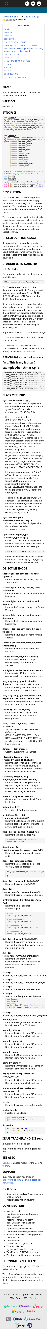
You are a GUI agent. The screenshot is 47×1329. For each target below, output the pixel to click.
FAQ (12, 1298)
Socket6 (11, 178)
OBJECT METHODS (12, 57)
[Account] (39, 3)
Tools (18, 1298)
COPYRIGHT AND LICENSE (15, 77)
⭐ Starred (9, 20)
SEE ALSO (8, 64)
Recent (39, 1294)
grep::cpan (28, 1294)
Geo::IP (11, 118)
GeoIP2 (6, 1162)
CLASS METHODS (11, 54)
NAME (6, 29)
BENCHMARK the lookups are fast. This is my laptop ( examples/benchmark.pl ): (23, 49)
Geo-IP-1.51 (30, 16)
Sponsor (17, 1294)
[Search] (27, 3)
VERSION (8, 32)
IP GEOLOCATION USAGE (15, 42)
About (7, 1294)
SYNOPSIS (8, 35)
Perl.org (33, 1298)
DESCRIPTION (10, 39)
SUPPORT (8, 67)
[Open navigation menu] (33, 3)
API (25, 1298)
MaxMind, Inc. (10, 16)
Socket (11, 176)
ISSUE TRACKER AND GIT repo (17, 60)
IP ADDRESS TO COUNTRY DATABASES (20, 45)
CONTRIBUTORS (11, 73)
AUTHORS (8, 70)
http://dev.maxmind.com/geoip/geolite (22, 282)
